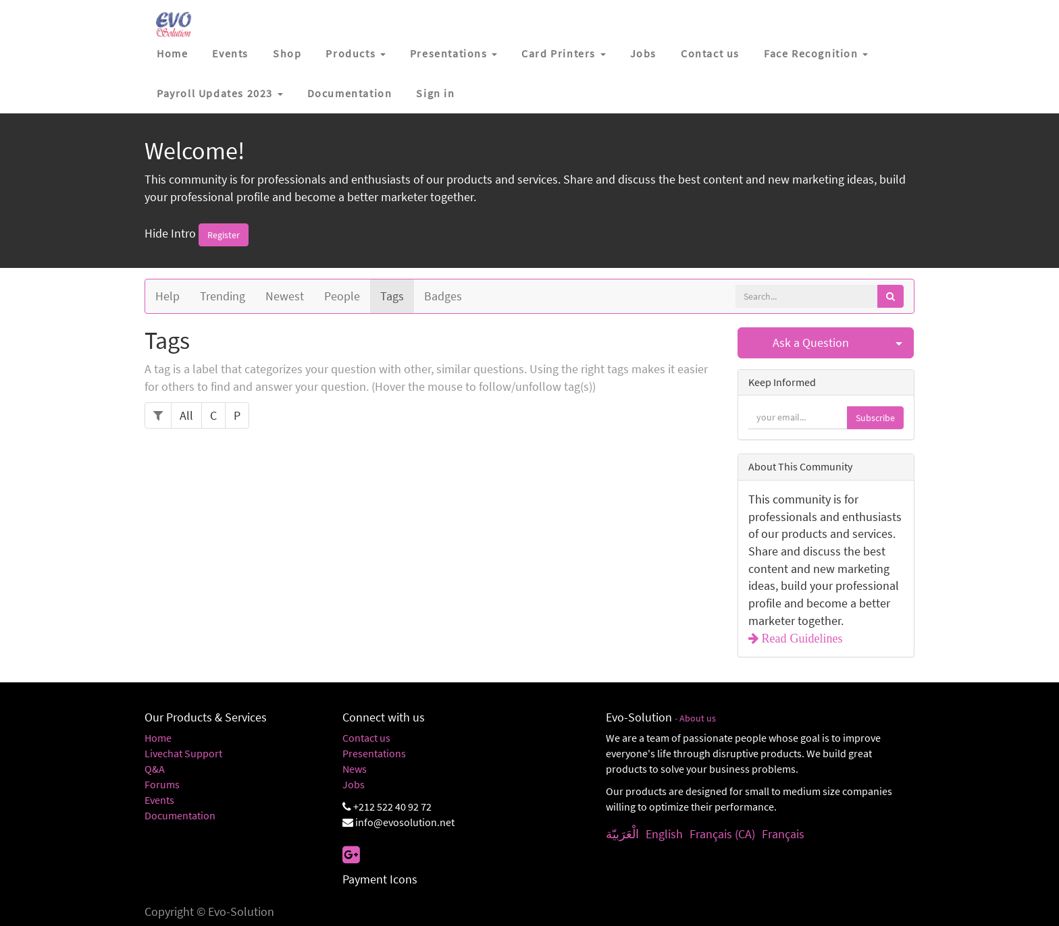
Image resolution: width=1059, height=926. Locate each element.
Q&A (155, 768)
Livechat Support (183, 753)
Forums (162, 784)
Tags (392, 296)
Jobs (353, 784)
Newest (284, 296)
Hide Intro (170, 233)
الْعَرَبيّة (622, 834)
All (186, 415)
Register (223, 235)
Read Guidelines (800, 638)
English (664, 834)
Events (159, 800)
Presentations (374, 753)
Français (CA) (722, 834)
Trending (222, 296)
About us (697, 718)
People (342, 296)
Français (783, 834)
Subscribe (875, 418)
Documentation (180, 815)
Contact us (366, 737)
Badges (443, 296)
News (354, 768)
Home (158, 737)
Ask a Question (811, 342)
